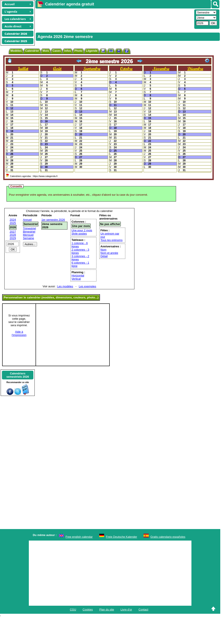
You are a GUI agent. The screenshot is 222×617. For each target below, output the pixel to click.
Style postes (79, 233)
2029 (13, 238)
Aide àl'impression (19, 333)
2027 (13, 231)
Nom (103, 249)
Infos (67, 50)
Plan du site (106, 609)
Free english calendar (79, 536)
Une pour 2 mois (82, 230)
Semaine (28, 238)
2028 (13, 235)
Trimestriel (29, 228)
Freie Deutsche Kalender (121, 536)
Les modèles (65, 286)
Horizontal (78, 275)
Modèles (16, 50)
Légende (91, 50)
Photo (78, 50)
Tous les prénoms (111, 240)
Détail (104, 256)
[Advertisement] (114, 18)
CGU (73, 609)
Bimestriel (29, 231)
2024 (13, 219)
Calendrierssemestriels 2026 (17, 375)
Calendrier (32, 50)
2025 (13, 223)
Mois (45, 50)
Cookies (88, 609)
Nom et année (109, 253)
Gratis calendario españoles (167, 536)
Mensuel (28, 235)
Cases (56, 50)
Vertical (76, 278)
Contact (143, 609)
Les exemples (87, 286)
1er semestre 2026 (53, 219)
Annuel (27, 219)
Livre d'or (126, 609)
